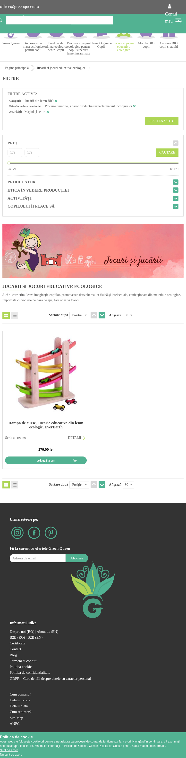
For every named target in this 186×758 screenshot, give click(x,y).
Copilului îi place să (31, 206)
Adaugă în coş (46, 460)
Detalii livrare (20, 700)
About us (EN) (47, 631)
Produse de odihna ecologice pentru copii (55, 46)
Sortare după (58, 315)
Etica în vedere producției (38, 190)
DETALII (74, 438)
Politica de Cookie (110, 746)
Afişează (115, 315)
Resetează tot (161, 121)
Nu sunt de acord (11, 754)
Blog (13, 655)
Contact (15, 649)
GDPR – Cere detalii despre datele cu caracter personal (50, 678)
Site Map (16, 718)
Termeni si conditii (23, 661)
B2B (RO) (18, 637)
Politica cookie (21, 667)
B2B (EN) (34, 637)
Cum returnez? (21, 712)
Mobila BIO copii (146, 44)
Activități (20, 198)
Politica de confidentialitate (30, 672)
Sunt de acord (9, 750)
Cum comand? (20, 694)
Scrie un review (15, 438)
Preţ (13, 143)
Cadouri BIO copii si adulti (169, 44)
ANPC (14, 723)
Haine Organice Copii (101, 44)
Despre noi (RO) (22, 631)
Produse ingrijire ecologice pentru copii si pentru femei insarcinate (78, 48)
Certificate (17, 643)
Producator (21, 182)
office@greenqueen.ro (19, 6)
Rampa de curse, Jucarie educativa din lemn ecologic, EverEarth (45, 425)
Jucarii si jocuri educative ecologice (123, 46)
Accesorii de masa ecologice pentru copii (33, 46)
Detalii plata (19, 706)
